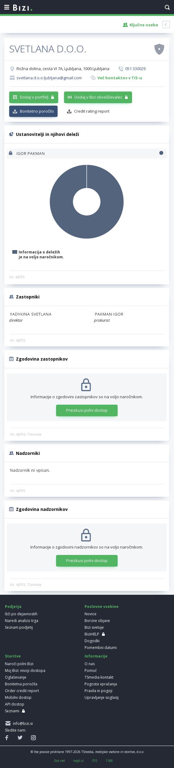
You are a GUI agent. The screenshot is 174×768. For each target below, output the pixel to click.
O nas (90, 663)
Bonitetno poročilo (37, 111)
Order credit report (22, 690)
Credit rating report (91, 111)
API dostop (14, 704)
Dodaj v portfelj (34, 97)
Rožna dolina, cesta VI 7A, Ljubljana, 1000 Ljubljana (63, 68)
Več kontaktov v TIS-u (119, 78)
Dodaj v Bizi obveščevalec (98, 97)
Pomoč (91, 670)
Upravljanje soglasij (102, 697)
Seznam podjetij (19, 627)
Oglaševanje (15, 677)
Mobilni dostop (18, 697)
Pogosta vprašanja (101, 684)
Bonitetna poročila (21, 684)
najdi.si (78, 761)
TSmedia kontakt (99, 677)
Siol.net (59, 761)
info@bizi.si (22, 723)
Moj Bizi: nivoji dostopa (25, 670)
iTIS (94, 761)
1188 (109, 761)
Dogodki (92, 640)
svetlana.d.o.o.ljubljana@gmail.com (49, 78)
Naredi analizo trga (21, 620)
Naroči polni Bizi (19, 663)
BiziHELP (92, 634)
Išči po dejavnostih (21, 613)
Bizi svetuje (94, 627)
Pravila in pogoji (98, 690)
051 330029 (135, 68)
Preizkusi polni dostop (87, 410)
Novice (90, 613)
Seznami (12, 711)
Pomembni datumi (101, 647)
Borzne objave (97, 620)
